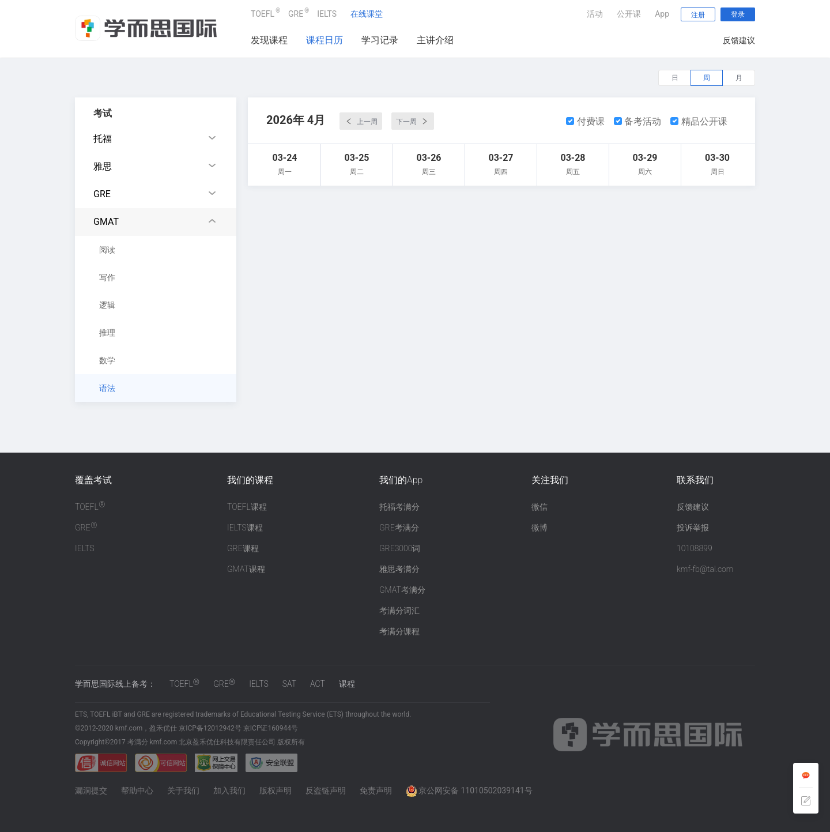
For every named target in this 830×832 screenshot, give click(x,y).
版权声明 (275, 790)
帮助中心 (137, 790)
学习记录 (379, 40)
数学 (107, 360)
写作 (107, 277)
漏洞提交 (91, 790)
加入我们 (229, 790)
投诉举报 (693, 527)
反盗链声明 (325, 790)
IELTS (327, 13)
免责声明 (376, 790)
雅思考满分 (399, 569)
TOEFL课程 (247, 506)
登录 (738, 14)
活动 (595, 13)
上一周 (361, 121)
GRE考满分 (399, 527)
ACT (317, 683)
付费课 (585, 121)
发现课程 (269, 40)
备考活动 (638, 121)
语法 (107, 388)
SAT (289, 683)
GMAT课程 (246, 569)
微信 (539, 506)
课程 (347, 683)
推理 (107, 332)
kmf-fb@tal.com (705, 569)
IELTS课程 (245, 527)
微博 (539, 527)
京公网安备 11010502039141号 (469, 790)
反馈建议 (739, 40)
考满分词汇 (399, 610)
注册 (698, 15)
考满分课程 (399, 631)
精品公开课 (698, 121)
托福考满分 (399, 506)
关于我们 (183, 790)
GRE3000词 (399, 548)
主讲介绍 (435, 40)
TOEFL (262, 12)
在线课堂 (366, 13)
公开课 (629, 13)
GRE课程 (243, 548)
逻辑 (107, 305)
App (662, 13)
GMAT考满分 (402, 589)
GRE (295, 12)
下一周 (412, 121)
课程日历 (324, 40)
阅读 (107, 249)
